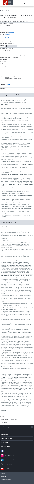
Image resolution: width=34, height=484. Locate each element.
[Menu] (27, 3)
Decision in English (11, 46)
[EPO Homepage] (8, 3)
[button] (17, 95)
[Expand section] (32, 427)
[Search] (24, 3)
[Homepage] (0, 10)
